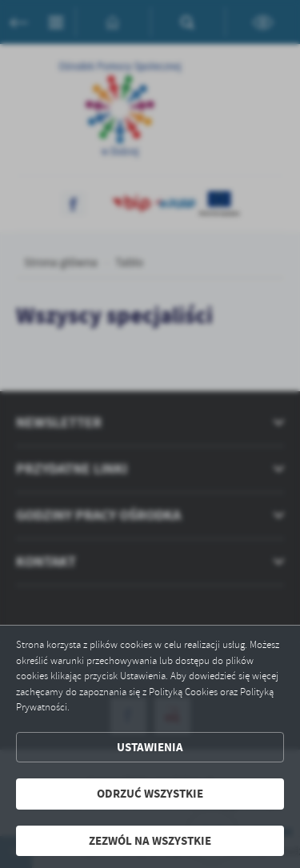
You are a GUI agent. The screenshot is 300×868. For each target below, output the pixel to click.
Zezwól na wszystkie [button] (150, 841)
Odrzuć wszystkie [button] (150, 794)
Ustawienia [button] (150, 747)
